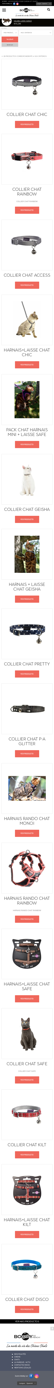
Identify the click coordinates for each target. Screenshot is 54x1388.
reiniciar (10, 45)
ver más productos (27, 1321)
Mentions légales (22, 1368)
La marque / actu (22, 1362)
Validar (9, 39)
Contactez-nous (22, 1365)
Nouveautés (20, 1354)
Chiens (17, 1357)
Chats (17, 1360)
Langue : (42, 3)
